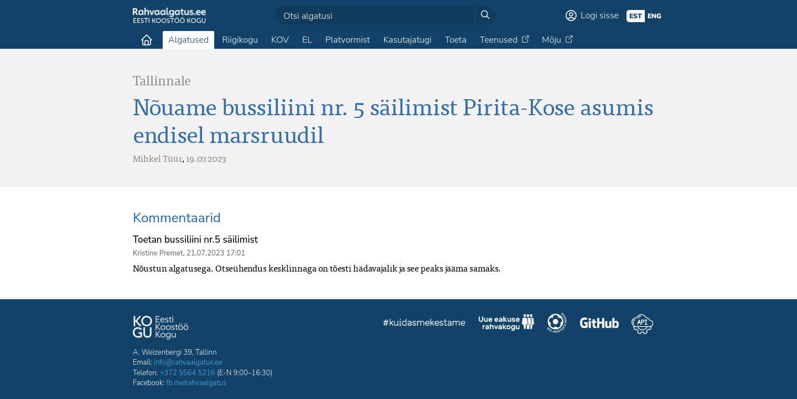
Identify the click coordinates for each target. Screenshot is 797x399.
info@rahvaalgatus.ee (188, 362)
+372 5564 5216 (187, 373)
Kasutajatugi (407, 40)
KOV (280, 40)
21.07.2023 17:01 (216, 253)
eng (654, 16)
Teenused (498, 40)
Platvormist (347, 40)
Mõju (551, 40)
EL (307, 40)
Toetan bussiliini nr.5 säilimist (195, 239)
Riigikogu (240, 40)
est (635, 16)
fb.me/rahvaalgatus (196, 383)
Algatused (188, 40)
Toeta (456, 40)
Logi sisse (600, 15)
